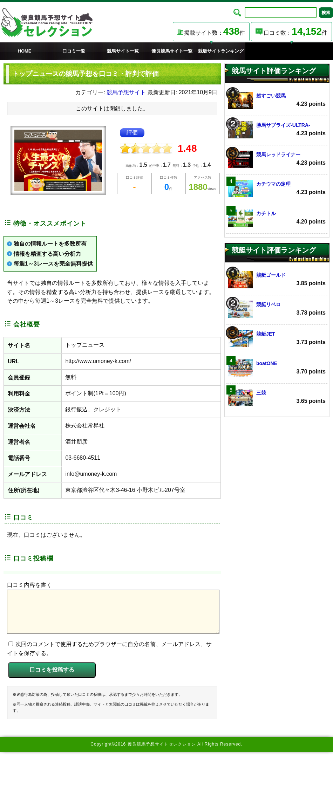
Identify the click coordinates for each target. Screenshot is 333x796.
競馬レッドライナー (277, 159)
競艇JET (277, 338)
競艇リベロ (277, 309)
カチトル (277, 218)
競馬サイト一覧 (123, 51)
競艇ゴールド (277, 279)
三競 (277, 397)
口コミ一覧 (73, 51)
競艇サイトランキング (221, 51)
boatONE (277, 368)
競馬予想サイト (126, 92)
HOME (25, 51)
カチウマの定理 (277, 188)
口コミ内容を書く (29, 585)
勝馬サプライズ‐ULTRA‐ (277, 129)
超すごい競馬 (277, 100)
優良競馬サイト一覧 (171, 51)
